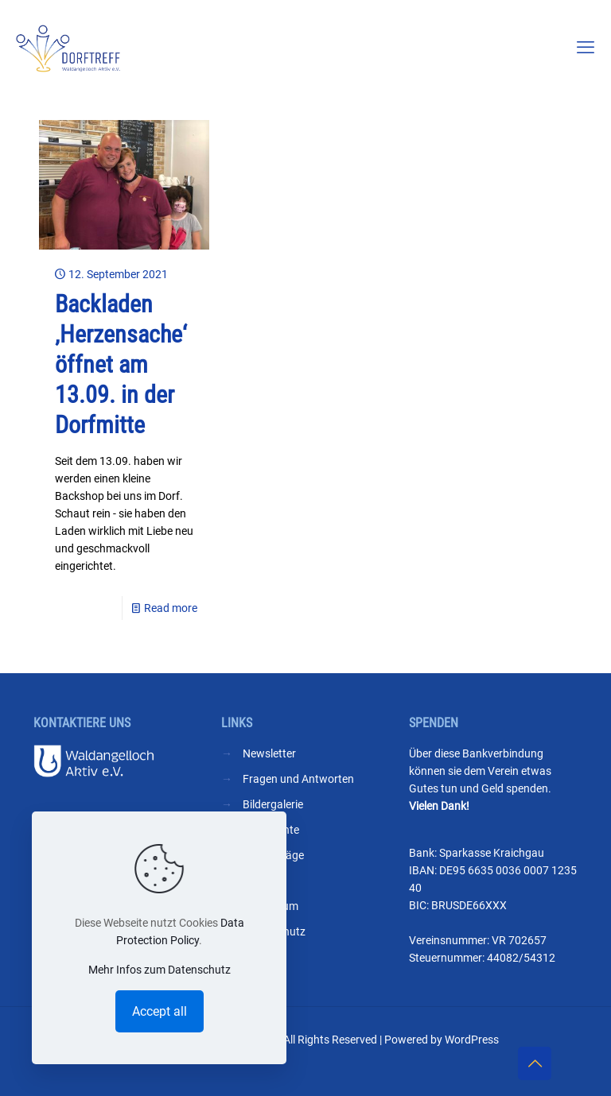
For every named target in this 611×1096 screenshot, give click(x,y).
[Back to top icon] (534, 1063)
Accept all (159, 1011)
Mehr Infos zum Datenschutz (159, 969)
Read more (170, 608)
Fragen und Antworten (298, 779)
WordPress (472, 1039)
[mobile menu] (585, 47)
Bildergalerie (273, 804)
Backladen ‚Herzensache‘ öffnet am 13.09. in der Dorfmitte (121, 364)
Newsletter (269, 753)
